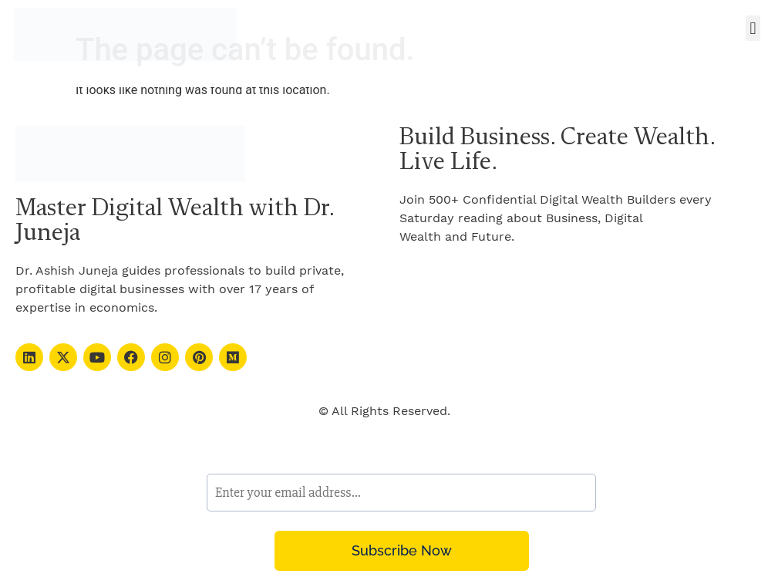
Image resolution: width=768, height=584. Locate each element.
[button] (753, 28)
